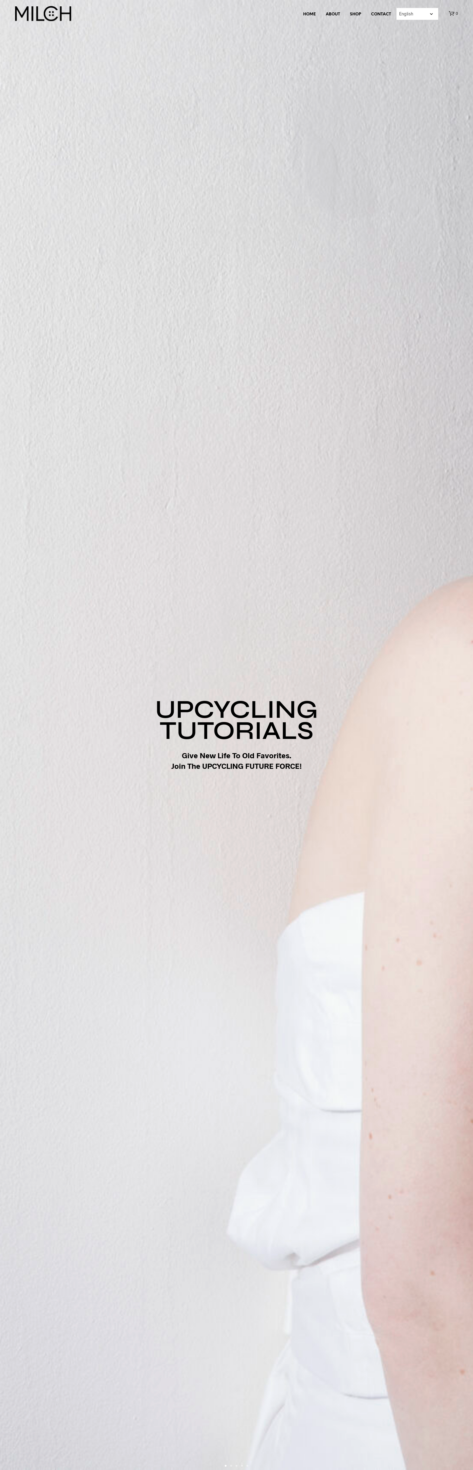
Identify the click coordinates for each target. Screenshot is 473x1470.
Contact (381, 14)
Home (309, 14)
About (333, 14)
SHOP (355, 14)
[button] (453, 14)
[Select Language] (417, 14)
